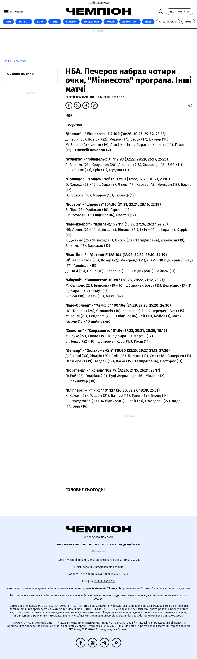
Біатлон (71, 21)
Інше (148, 21)
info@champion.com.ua (109, 567)
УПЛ (8, 21)
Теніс (54, 21)
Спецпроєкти (168, 21)
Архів (188, 21)
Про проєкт (91, 544)
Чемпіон (8, 61)
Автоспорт (130, 21)
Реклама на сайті (68, 544)
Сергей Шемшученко (80, 97)
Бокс (40, 21)
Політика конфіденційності (121, 544)
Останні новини (20, 74)
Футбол (23, 21)
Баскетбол (91, 21)
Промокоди (98, 551)
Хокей (111, 21)
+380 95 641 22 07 (104, 581)
